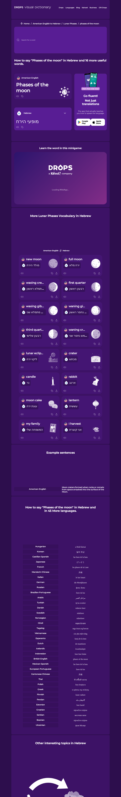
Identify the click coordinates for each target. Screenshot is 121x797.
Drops (61, 8)
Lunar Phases (70, 24)
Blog (78, 8)
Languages (69, 8)
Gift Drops (103, 8)
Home (27, 24)
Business (93, 8)
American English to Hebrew (46, 24)
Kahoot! (85, 8)
